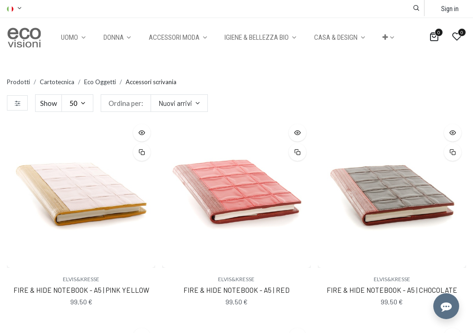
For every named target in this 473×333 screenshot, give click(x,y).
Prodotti (18, 82)
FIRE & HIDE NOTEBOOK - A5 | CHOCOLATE (392, 290)
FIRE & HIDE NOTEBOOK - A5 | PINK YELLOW (81, 290)
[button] (416, 8)
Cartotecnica (57, 82)
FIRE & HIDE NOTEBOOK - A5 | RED (236, 290)
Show (48, 103)
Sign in (450, 9)
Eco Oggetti (100, 82)
